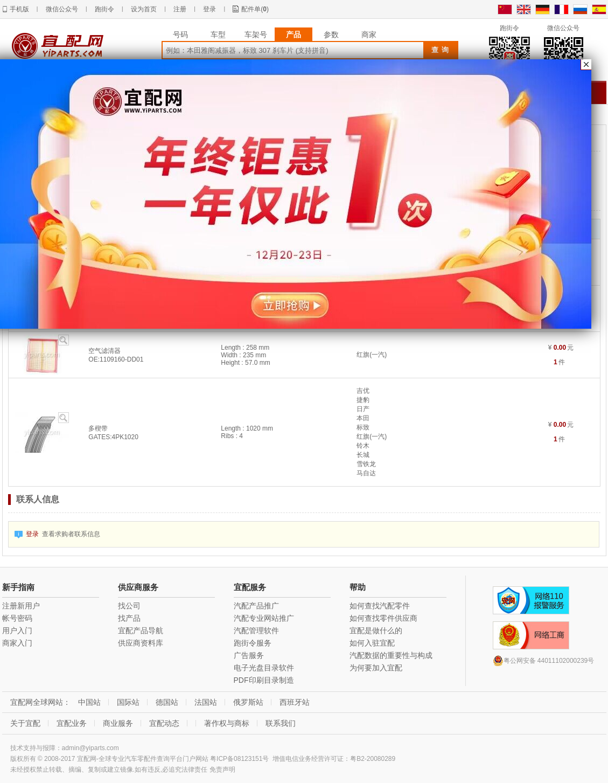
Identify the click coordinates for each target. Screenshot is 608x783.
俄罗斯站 (248, 702)
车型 (218, 34)
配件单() (255, 9)
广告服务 (249, 655)
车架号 (255, 34)
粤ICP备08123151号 (239, 759)
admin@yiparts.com (90, 748)
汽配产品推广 (256, 605)
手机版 (19, 9)
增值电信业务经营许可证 (308, 759)
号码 (180, 34)
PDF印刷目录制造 (264, 680)
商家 (368, 34)
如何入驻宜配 (372, 643)
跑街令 (104, 9)
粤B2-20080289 (372, 759)
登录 (209, 9)
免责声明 (222, 769)
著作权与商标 (226, 723)
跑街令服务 (252, 643)
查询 (441, 50)
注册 (179, 9)
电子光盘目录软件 (264, 667)
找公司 (129, 605)
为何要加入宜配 (376, 667)
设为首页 (144, 9)
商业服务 (118, 723)
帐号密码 (17, 618)
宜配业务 (72, 723)
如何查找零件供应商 (383, 618)
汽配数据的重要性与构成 (391, 655)
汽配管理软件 (256, 630)
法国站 (205, 702)
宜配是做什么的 (376, 630)
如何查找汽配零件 (380, 605)
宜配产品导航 (140, 630)
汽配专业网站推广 (264, 618)
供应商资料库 (140, 643)
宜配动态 (164, 723)
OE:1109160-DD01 (115, 359)
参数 (331, 34)
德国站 (167, 702)
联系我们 (280, 723)
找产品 (129, 618)
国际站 (128, 702)
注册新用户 (21, 605)
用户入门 (17, 630)
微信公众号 (62, 9)
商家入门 (17, 643)
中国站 (89, 702)
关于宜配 (25, 723)
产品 (293, 34)
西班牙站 (294, 702)
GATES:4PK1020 (113, 437)
